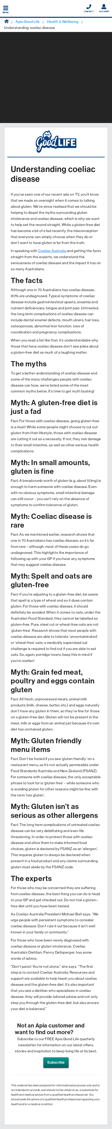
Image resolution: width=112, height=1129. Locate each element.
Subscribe (56, 1062)
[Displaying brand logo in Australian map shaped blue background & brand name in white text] (56, 9)
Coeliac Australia (52, 251)
